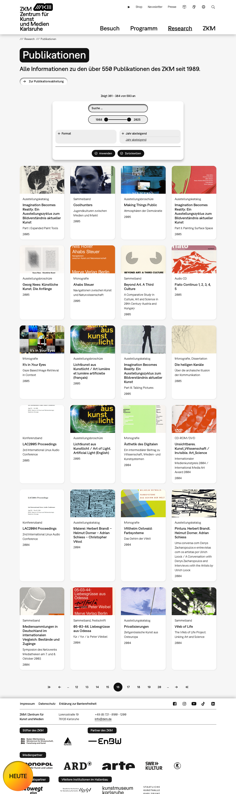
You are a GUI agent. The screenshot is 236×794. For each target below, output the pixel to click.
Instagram (184, 704)
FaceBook (174, 704)
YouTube (194, 704)
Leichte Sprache (184, 7)
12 (78, 687)
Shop (139, 7)
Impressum (27, 703)
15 (109, 687)
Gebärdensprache (194, 7)
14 (99, 687)
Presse (172, 7)
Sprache (203, 7)
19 (151, 687)
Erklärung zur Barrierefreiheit (78, 703)
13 (88, 687)
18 (140, 687)
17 (130, 687)
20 (161, 687)
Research (180, 28)
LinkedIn (213, 704)
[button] (86, 134)
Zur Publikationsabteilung (46, 81)
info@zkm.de (103, 719)
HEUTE (18, 775)
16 (119, 688)
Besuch (110, 28)
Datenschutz (47, 703)
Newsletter (155, 7)
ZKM (209, 28)
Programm (143, 28)
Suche (213, 7)
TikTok (203, 704)
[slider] (106, 119)
